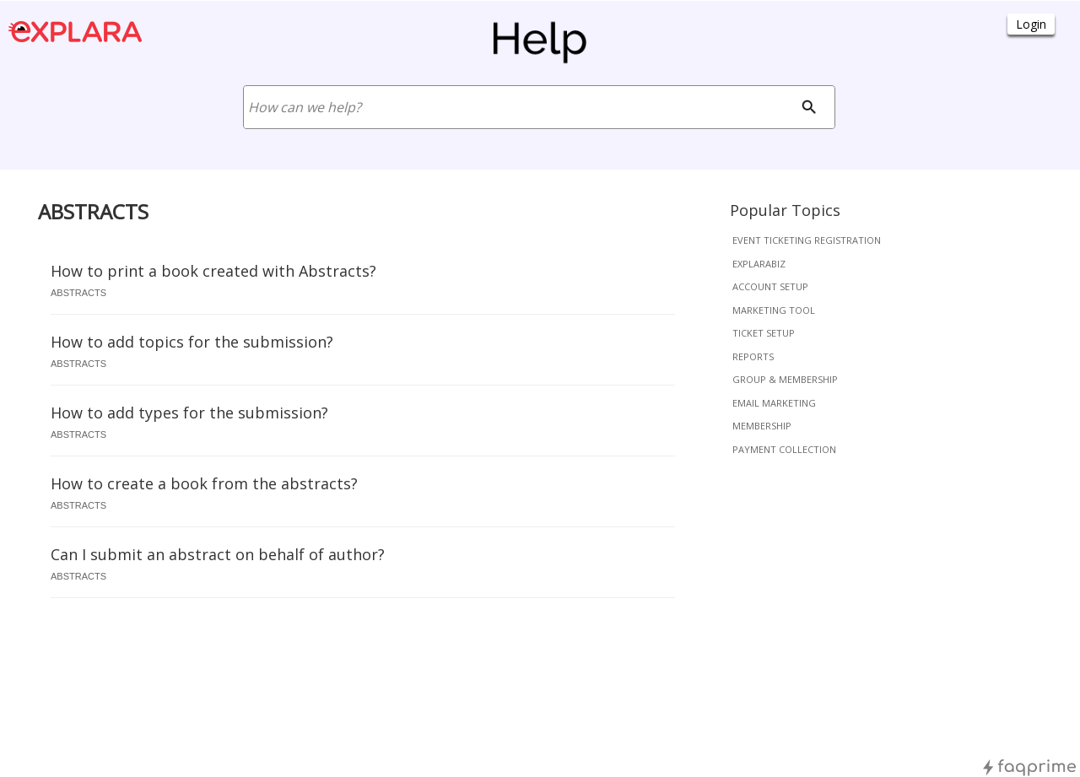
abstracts (78, 293)
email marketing (774, 403)
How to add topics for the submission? (192, 342)
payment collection (784, 449)
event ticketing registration (806, 240)
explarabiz (759, 263)
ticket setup (763, 332)
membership (761, 425)
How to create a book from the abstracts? (204, 483)
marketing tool (773, 310)
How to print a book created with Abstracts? (213, 271)
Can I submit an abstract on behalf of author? (218, 554)
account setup (770, 286)
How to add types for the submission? (189, 412)
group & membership (785, 379)
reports (753, 356)
